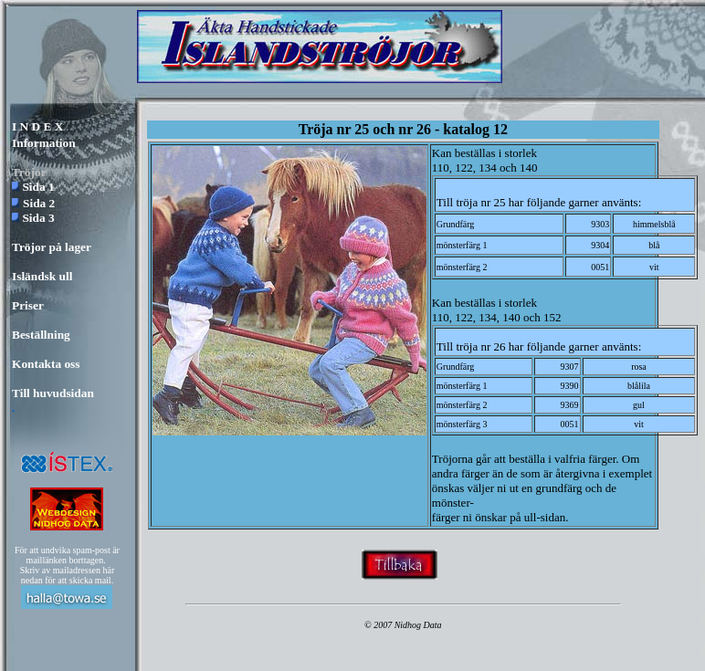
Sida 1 (38, 187)
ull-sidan (545, 517)
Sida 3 (38, 218)
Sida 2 (39, 203)
